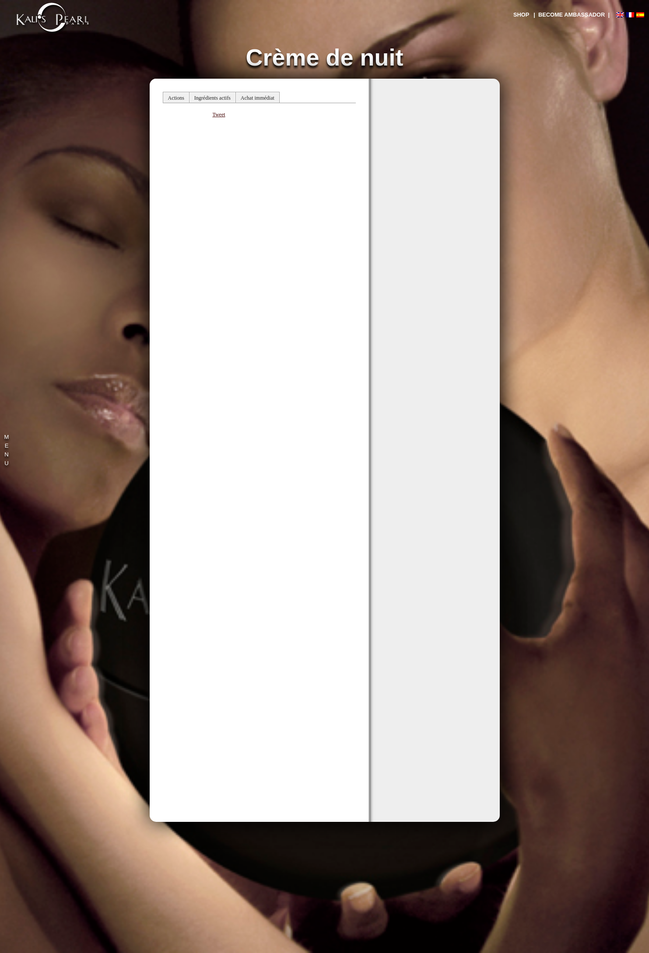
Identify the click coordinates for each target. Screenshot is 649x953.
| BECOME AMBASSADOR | (571, 14)
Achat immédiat (257, 98)
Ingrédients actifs (212, 98)
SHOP (521, 14)
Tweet (218, 114)
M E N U (6, 450)
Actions (176, 98)
